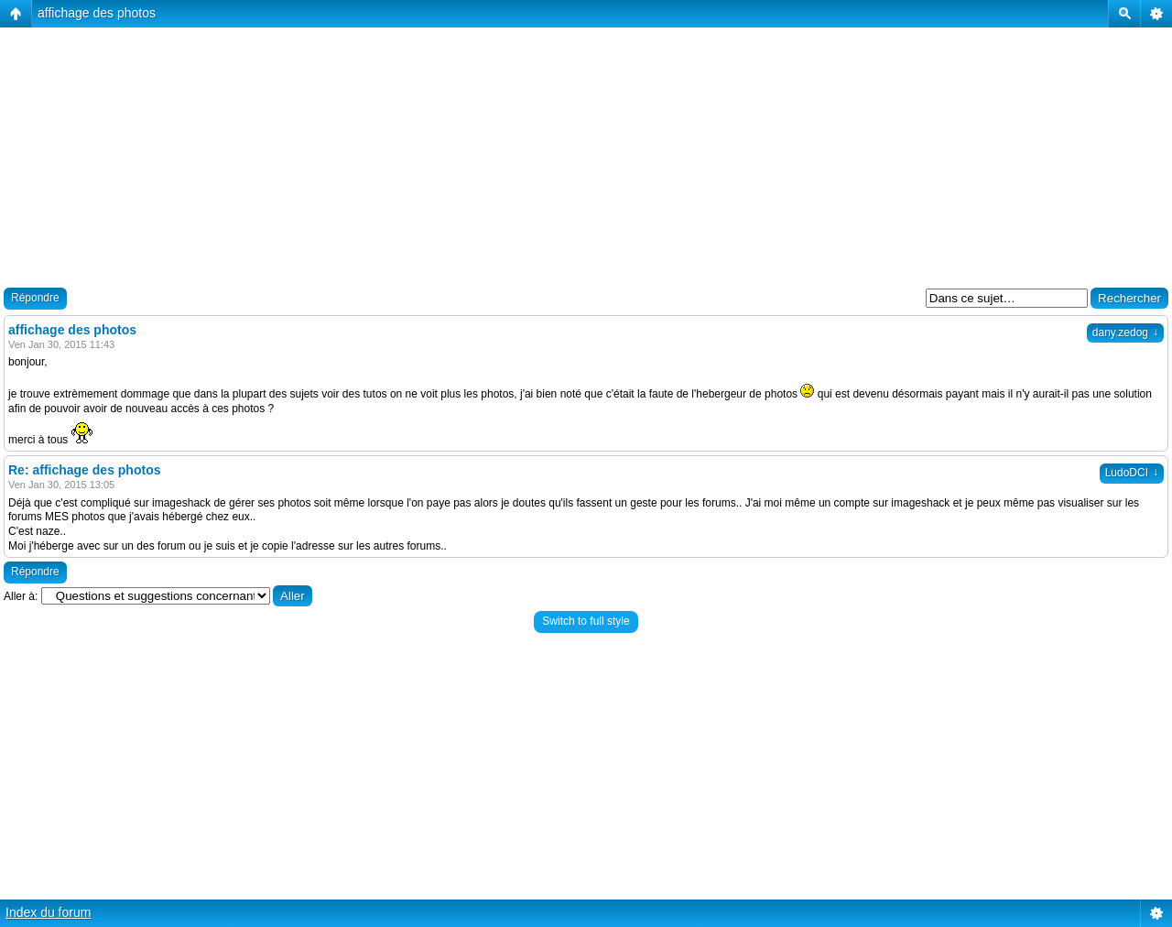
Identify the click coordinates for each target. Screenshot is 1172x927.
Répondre (35, 297)
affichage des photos (97, 12)
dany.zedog (1125, 332)
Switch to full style (585, 621)
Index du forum (48, 912)
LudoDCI (1131, 472)
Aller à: (21, 596)
